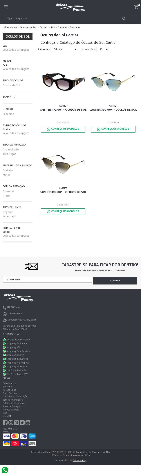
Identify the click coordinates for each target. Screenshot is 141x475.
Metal (6, 174)
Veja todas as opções (16, 49)
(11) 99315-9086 (13, 314)
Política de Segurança (14, 403)
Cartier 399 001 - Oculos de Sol (63, 192)
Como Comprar (10, 393)
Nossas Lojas (9, 390)
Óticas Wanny (79, 460)
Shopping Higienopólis (17, 362)
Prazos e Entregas (12, 406)
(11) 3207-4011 (12, 308)
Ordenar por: (44, 49)
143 (53, 27)
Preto (6, 195)
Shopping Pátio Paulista (18, 351)
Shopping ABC (13, 347)
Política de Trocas (12, 409)
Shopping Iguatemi (15, 355)
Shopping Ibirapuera (16, 343)
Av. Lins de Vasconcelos (18, 339)
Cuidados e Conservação (15, 396)
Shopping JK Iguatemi (17, 359)
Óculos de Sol (28, 27)
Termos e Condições (13, 400)
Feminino (8, 114)
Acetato (8, 170)
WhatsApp (4, 339)
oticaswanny (10, 27)
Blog (5, 413)
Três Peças (9, 154)
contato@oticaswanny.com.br (20, 320)
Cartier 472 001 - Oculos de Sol (63, 109)
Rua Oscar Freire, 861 (16, 370)
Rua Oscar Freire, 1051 (17, 374)
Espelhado (9, 216)
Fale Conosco (9, 383)
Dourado (75, 27)
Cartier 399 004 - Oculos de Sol (113, 109)
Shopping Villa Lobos (16, 366)
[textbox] (57, 18)
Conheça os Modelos (63, 129)
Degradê (8, 212)
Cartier (44, 27)
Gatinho (62, 27)
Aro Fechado (11, 149)
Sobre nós (8, 386)
